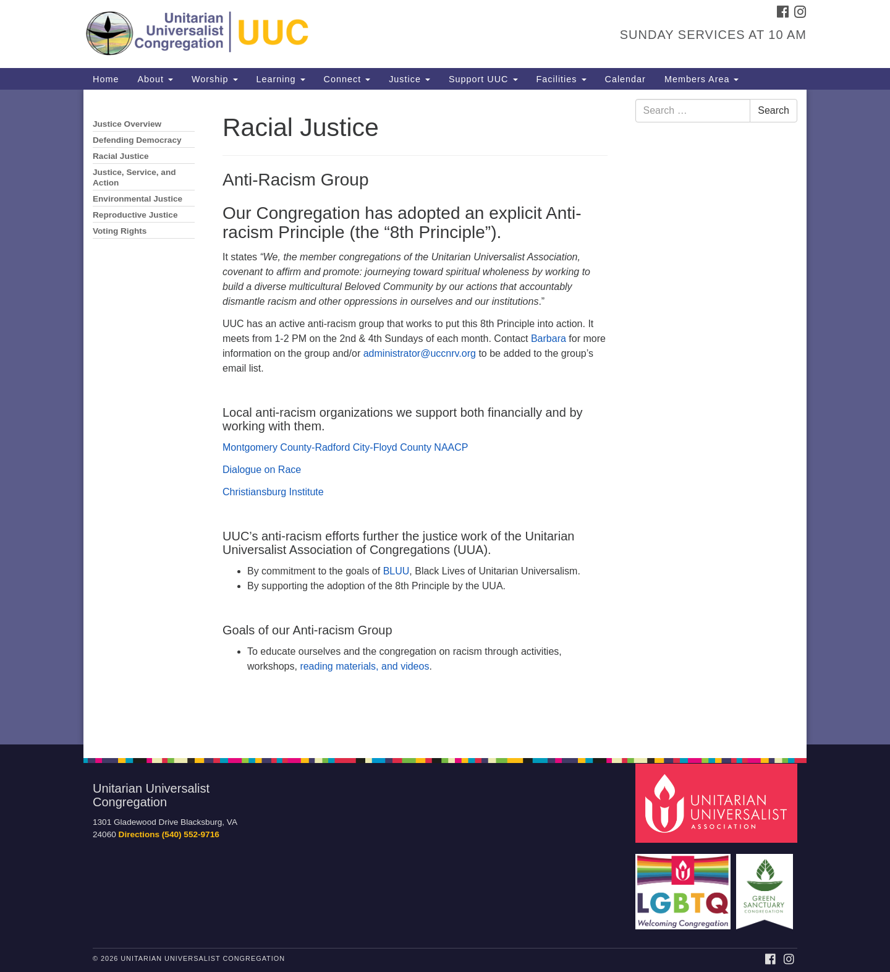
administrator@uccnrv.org (419, 353)
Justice (409, 79)
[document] (445, 417)
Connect (347, 79)
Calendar (625, 79)
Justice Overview (127, 124)
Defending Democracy (137, 140)
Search (773, 110)
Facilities (561, 79)
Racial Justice (121, 156)
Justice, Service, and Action (134, 177)
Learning (280, 79)
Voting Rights (119, 231)
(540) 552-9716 (190, 834)
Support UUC (483, 79)
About (155, 79)
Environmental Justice (137, 198)
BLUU (396, 571)
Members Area (701, 79)
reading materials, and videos (364, 666)
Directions (139, 834)
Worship (215, 79)
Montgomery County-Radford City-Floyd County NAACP (345, 447)
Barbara (548, 338)
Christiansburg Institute (273, 492)
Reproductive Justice (135, 215)
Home (106, 79)
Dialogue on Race (261, 469)
